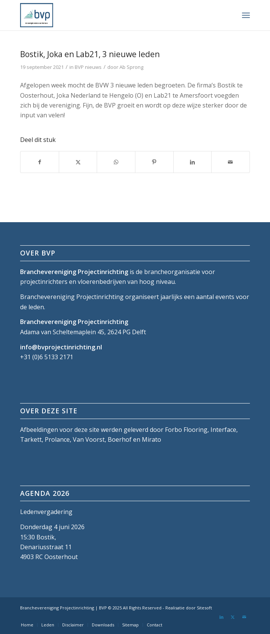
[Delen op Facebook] (39, 162)
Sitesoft (204, 608)
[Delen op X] (78, 162)
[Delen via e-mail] (231, 162)
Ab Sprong (131, 67)
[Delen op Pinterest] (154, 162)
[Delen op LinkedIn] (193, 162)
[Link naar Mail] (244, 617)
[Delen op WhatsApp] (116, 162)
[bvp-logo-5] (112, 15)
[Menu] (246, 15)
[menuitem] (246, 15)
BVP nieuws (88, 67)
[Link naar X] (233, 617)
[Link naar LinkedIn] (221, 617)
